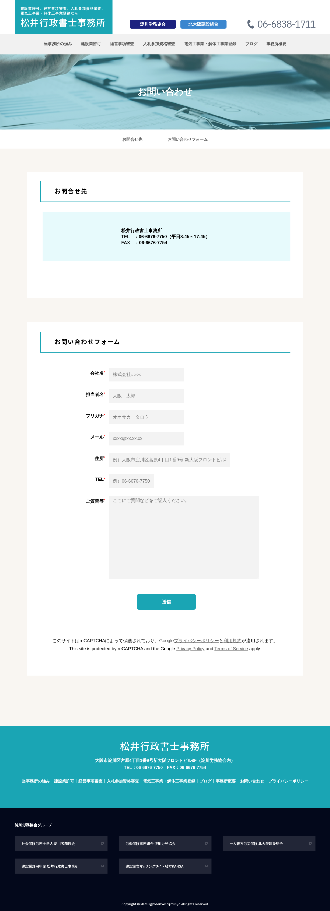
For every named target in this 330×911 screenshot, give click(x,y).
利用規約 (233, 640)
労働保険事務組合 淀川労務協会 (150, 843)
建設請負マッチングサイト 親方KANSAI (155, 866)
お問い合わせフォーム (188, 139)
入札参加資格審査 (159, 44)
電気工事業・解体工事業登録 (210, 44)
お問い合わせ (252, 781)
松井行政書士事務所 (63, 22)
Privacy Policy (190, 648)
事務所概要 (276, 44)
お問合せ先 (132, 139)
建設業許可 (91, 44)
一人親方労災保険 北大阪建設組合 (256, 843)
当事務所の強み (58, 44)
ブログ (251, 44)
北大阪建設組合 (203, 24)
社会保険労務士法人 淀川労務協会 (48, 843)
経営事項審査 (122, 44)
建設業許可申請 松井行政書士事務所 (50, 866)
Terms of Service (231, 648)
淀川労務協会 (153, 24)
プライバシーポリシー (196, 640)
